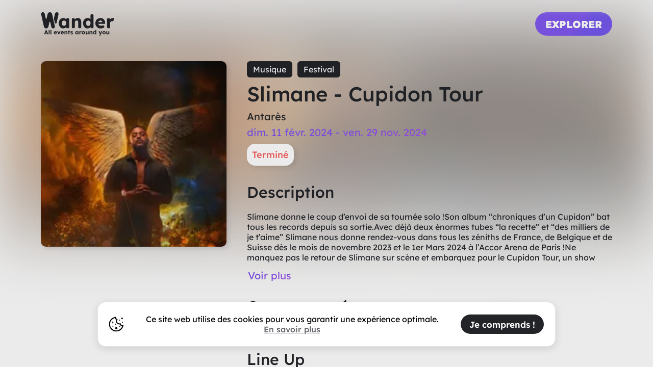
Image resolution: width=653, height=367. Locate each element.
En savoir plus (292, 329)
